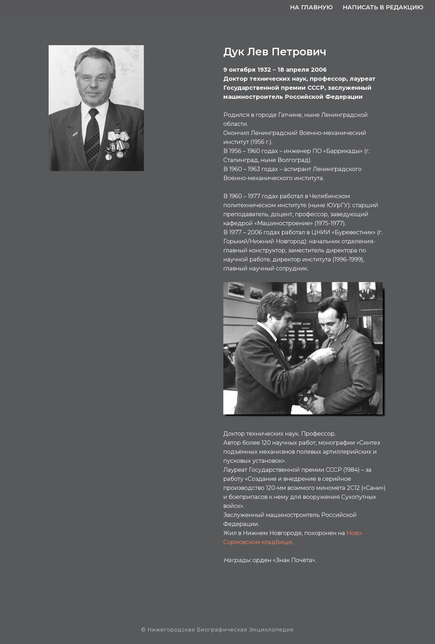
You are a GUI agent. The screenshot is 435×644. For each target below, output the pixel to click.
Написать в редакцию (383, 7)
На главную (311, 7)
